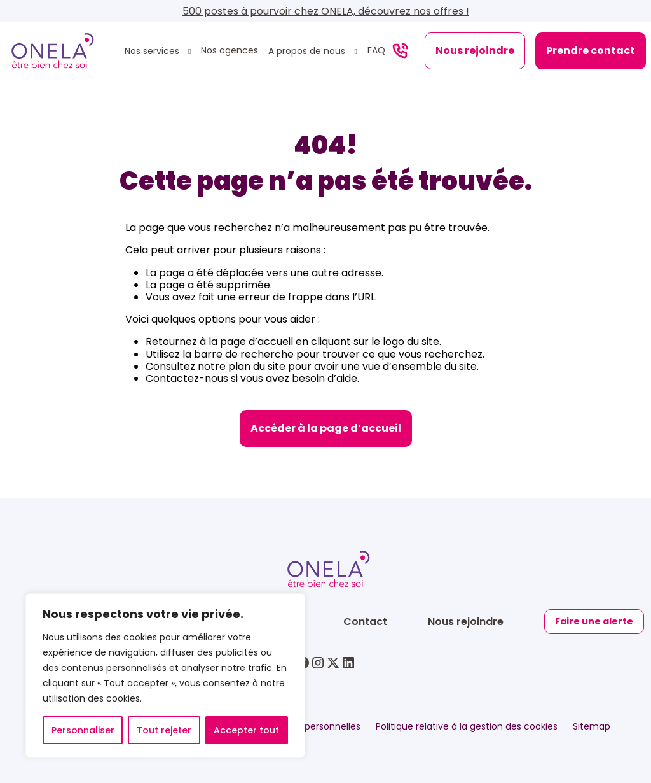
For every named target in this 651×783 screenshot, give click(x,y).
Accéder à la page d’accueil (325, 428)
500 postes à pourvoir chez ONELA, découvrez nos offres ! (325, 11)
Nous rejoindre (474, 50)
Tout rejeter (164, 730)
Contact (365, 621)
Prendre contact (590, 50)
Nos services (153, 51)
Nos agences (229, 50)
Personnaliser (82, 730)
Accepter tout (246, 730)
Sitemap (591, 726)
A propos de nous (308, 51)
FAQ (376, 50)
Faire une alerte (595, 621)
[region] (165, 675)
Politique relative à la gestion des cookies (467, 726)
